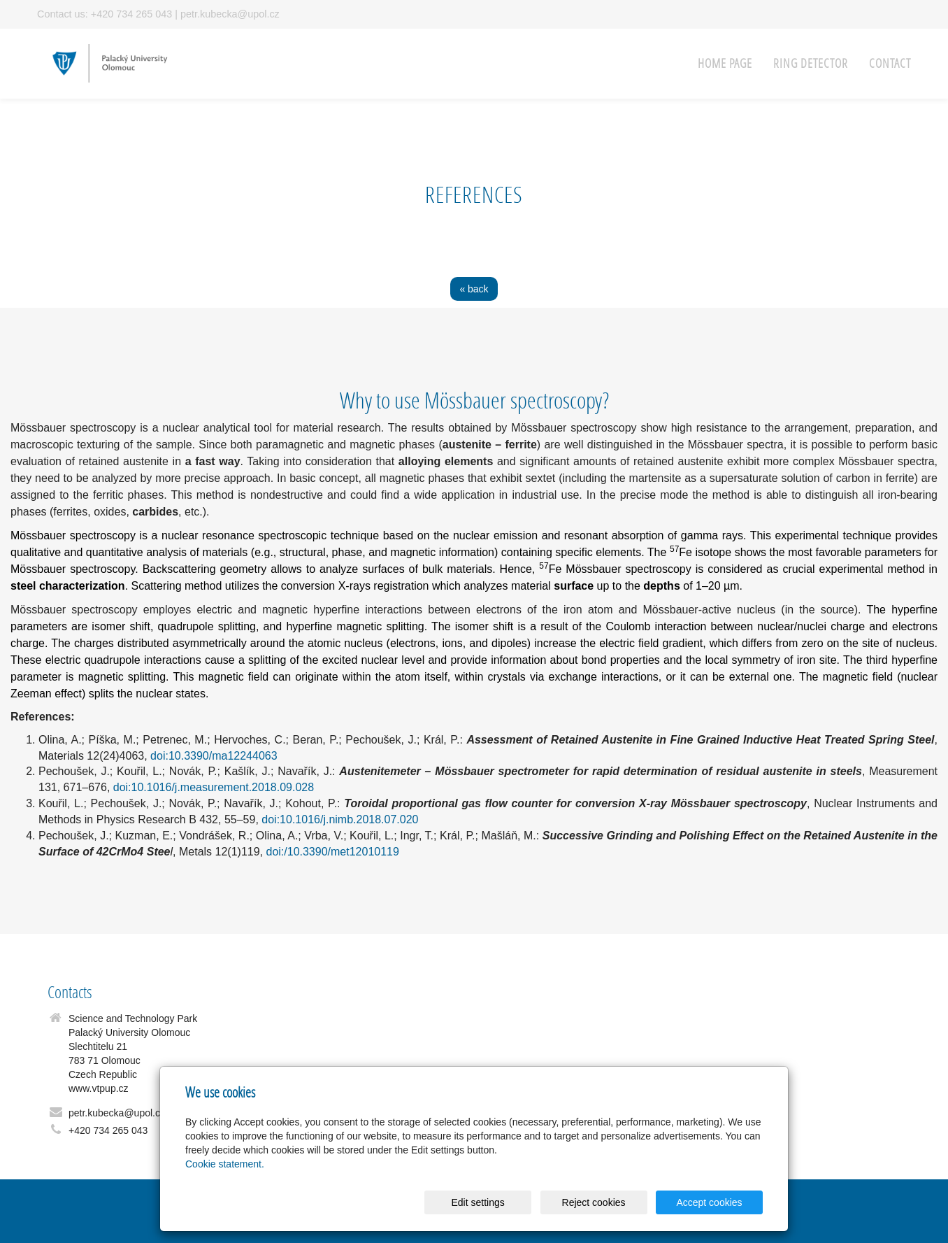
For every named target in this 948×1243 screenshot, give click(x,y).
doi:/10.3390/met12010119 (332, 852)
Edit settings (477, 1202)
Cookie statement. (224, 1164)
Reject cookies (594, 1202)
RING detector (810, 63)
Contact (890, 63)
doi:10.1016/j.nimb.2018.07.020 (339, 819)
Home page (725, 63)
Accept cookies (709, 1202)
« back (473, 288)
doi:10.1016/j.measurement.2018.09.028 (213, 787)
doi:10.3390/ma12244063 (214, 756)
